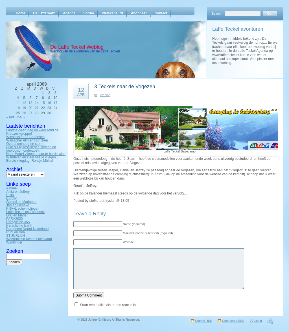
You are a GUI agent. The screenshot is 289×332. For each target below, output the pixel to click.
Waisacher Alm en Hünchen (27, 140)
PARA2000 (14, 219)
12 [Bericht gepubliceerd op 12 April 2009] (24, 103)
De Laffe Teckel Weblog (77, 47)
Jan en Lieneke (17, 205)
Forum (88, 13)
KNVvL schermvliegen (23, 209)
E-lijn (10, 195)
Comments (233, 320)
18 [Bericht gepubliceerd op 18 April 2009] (18, 108)
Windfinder (14, 242)
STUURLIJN (15, 236)
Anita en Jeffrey (18, 192)
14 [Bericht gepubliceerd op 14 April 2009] (36, 103)
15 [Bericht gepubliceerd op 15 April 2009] (43, 103)
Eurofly (11, 198)
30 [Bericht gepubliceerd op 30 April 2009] (49, 113)
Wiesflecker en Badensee (25, 137)
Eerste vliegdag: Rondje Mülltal (29, 161)
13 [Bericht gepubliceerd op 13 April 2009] (30, 103)
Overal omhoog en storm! (25, 144)
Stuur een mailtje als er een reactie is (107, 305)
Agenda (69, 13)
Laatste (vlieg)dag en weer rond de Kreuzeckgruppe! (32, 132)
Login (258, 320)
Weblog (105, 95)
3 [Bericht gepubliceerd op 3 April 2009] (55, 92)
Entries (203, 320)
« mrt (10, 117)
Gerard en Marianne (21, 202)
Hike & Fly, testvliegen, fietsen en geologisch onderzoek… (31, 148)
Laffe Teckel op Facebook (25, 212)
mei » (21, 117)
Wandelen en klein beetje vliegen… (32, 157)
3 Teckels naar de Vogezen (124, 86)
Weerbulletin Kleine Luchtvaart (29, 239)
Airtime (11, 188)
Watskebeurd (112, 13)
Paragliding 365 (18, 222)
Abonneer (139, 13)
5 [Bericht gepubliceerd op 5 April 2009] (24, 97)
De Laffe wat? (44, 13)
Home (20, 13)
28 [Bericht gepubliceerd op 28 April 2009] (36, 113)
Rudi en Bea (15, 232)
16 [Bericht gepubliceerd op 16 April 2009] (49, 103)
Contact (161, 13)
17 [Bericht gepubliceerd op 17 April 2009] (55, 103)
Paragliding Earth (19, 225)
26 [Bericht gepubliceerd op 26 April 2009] (24, 113)
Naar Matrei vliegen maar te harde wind (35, 154)
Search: (217, 13)
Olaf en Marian (17, 215)
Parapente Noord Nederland (27, 229)
